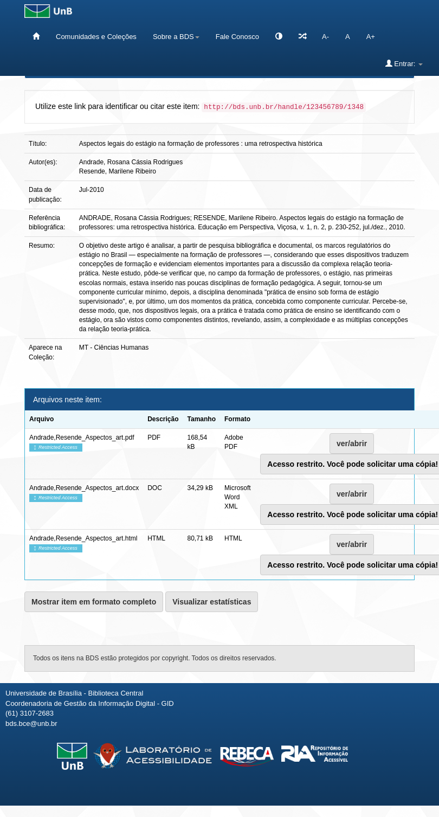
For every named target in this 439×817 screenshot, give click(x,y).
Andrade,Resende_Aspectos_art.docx (84, 488)
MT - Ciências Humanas (114, 347)
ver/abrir (352, 443)
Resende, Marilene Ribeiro (117, 171)
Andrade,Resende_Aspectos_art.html (83, 538)
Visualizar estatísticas (211, 601)
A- (325, 37)
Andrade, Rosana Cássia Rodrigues (131, 162)
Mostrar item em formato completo (93, 601)
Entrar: (404, 63)
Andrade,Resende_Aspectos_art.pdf (81, 437)
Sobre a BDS (176, 37)
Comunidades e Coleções (96, 37)
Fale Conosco (237, 37)
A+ (370, 37)
